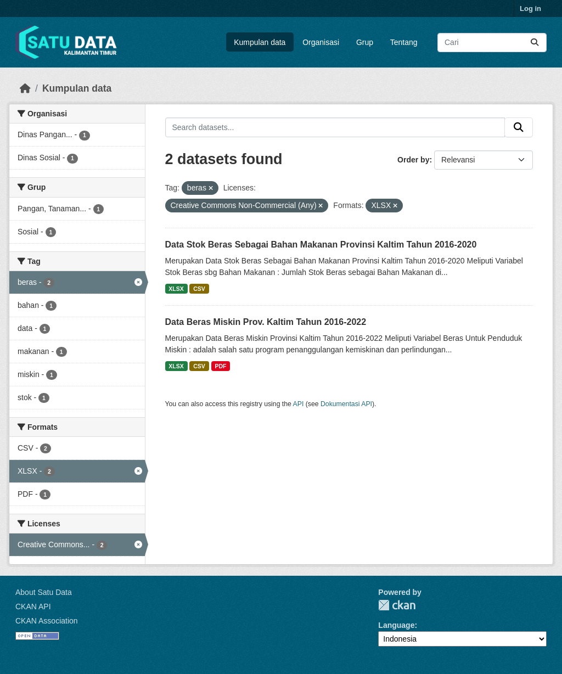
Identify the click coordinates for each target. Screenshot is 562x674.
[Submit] (535, 42)
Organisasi (320, 42)
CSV (199, 288)
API (298, 404)
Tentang (404, 42)
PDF (220, 366)
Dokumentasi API (346, 404)
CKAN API (33, 606)
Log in (530, 8)
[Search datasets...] (492, 42)
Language (396, 625)
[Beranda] (25, 88)
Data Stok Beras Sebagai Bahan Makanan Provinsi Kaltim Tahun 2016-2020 (321, 244)
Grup (364, 42)
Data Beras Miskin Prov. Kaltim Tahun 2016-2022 (266, 322)
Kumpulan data (259, 42)
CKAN (396, 605)
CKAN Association (46, 620)
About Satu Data (43, 592)
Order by (413, 159)
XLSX (175, 288)
